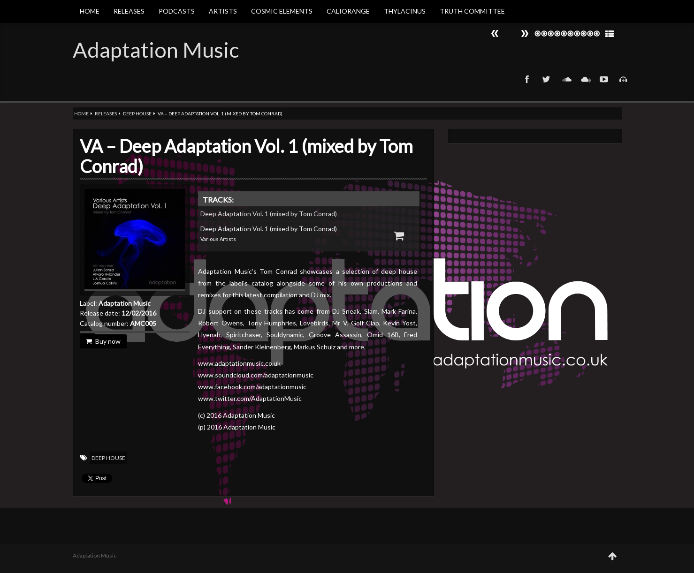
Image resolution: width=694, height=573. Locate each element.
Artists (223, 11)
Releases (129, 11)
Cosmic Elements (282, 11)
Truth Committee (472, 11)
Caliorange (348, 11)
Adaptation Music (156, 49)
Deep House (137, 113)
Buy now (103, 341)
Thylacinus (405, 11)
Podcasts (177, 11)
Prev (524, 33)
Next (495, 33)
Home (89, 11)
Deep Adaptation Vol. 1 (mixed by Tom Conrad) (268, 214)
